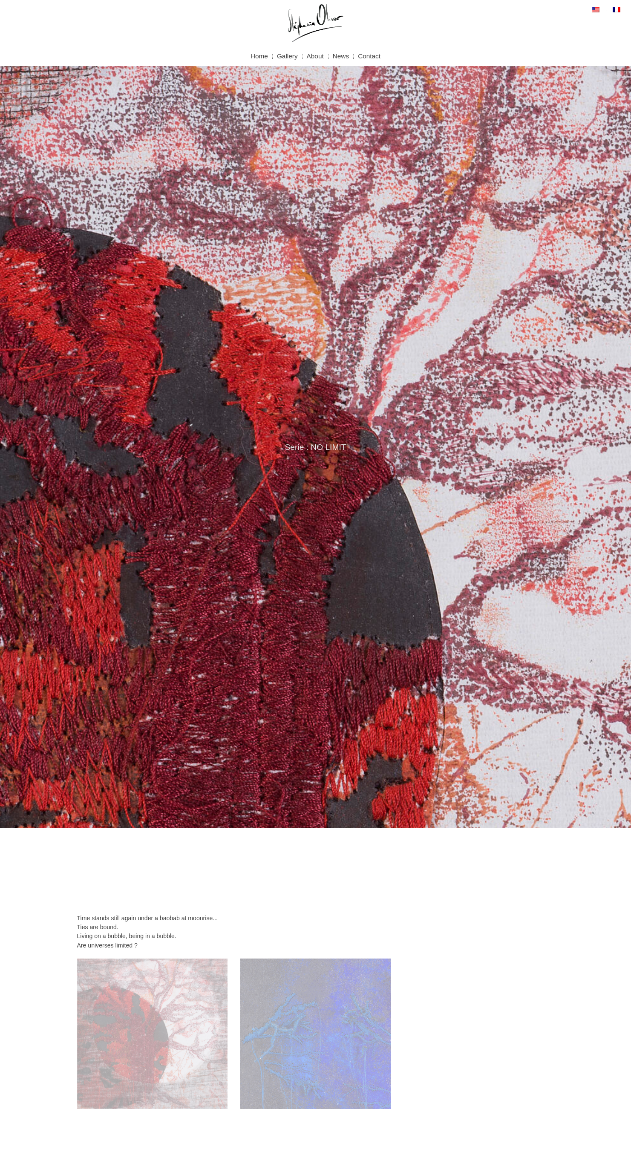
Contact (369, 56)
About (315, 56)
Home (259, 56)
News (341, 56)
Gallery (287, 56)
